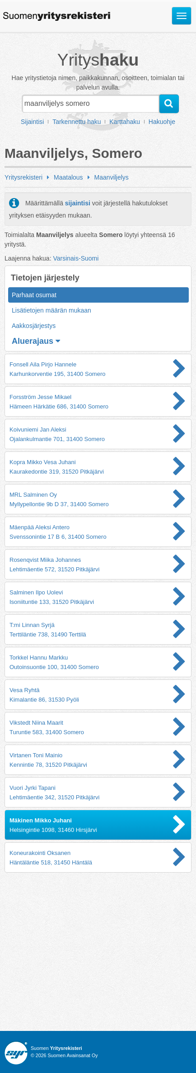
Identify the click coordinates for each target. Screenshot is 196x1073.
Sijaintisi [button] (32, 121)
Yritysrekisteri (23, 177)
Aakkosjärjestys (34, 325)
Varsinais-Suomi (75, 258)
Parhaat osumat (34, 295)
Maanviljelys (111, 177)
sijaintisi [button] (77, 203)
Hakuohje (162, 121)
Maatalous (68, 177)
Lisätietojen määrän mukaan (51, 310)
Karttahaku (124, 121)
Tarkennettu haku (76, 121)
